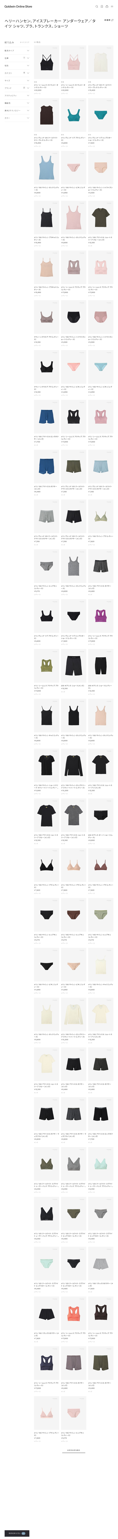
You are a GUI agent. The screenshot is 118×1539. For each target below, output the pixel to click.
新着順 (107, 20)
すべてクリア (24, 42)
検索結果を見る (17, 1533)
